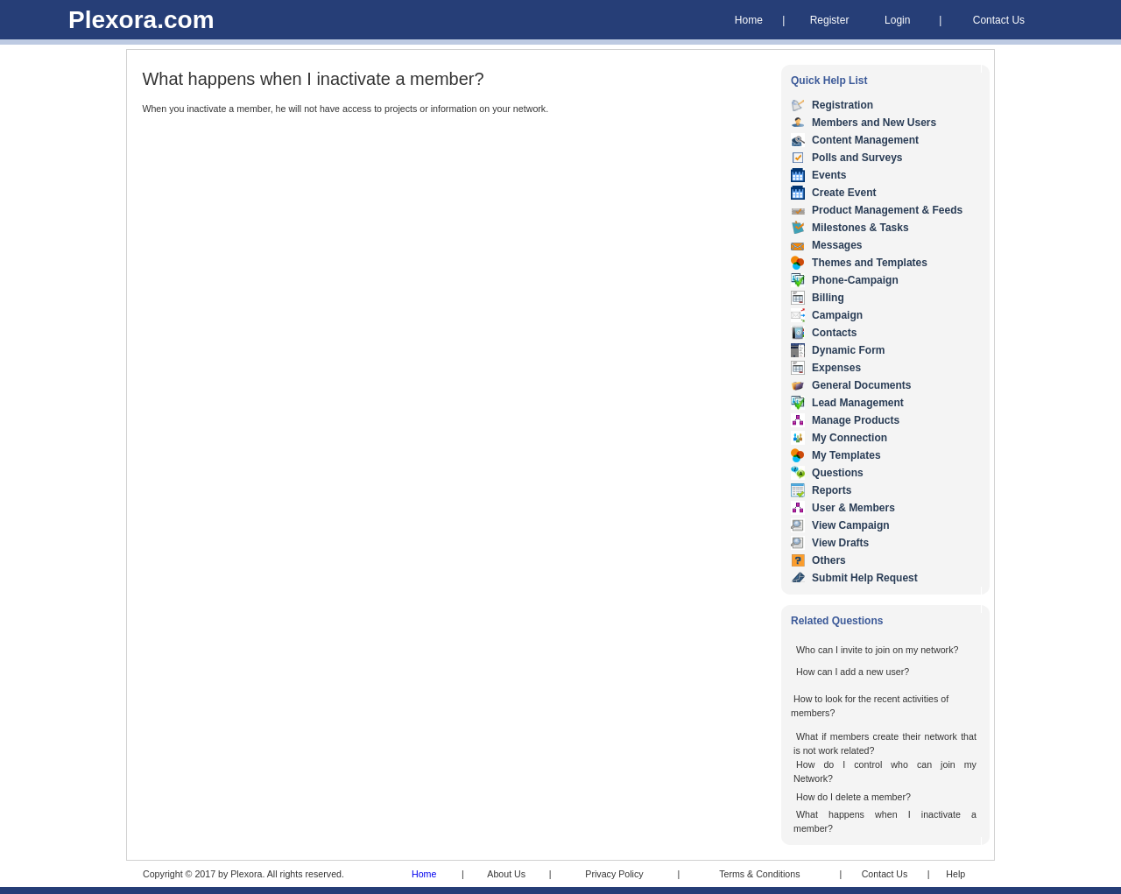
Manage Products (855, 420)
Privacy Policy (614, 874)
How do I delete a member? (853, 797)
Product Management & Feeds (887, 210)
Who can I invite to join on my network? (877, 649)
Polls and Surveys (857, 157)
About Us (506, 874)
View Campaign (850, 525)
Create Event (844, 193)
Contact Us (999, 20)
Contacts (834, 333)
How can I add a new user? (852, 671)
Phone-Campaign (855, 280)
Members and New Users (874, 122)
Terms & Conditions (759, 874)
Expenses (836, 368)
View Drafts (840, 543)
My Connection (849, 438)
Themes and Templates (869, 263)
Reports (831, 490)
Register (830, 20)
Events (829, 175)
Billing (828, 298)
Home (749, 20)
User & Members (853, 508)
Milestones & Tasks (860, 228)
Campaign (837, 315)
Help (955, 874)
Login (897, 20)
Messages (837, 245)
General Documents (861, 385)
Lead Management (858, 403)
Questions (838, 473)
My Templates (846, 455)
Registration (842, 105)
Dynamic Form (848, 350)
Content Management (865, 140)
